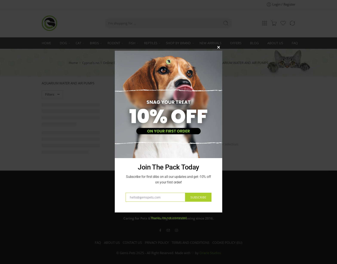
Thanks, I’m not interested (168, 218)
